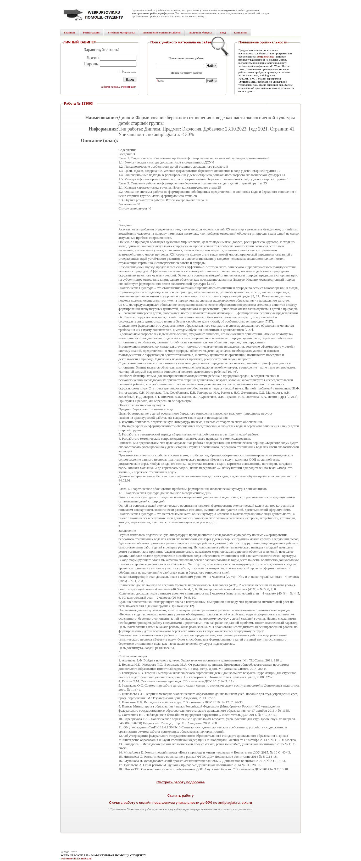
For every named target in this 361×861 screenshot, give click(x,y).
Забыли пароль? (110, 86)
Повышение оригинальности (262, 42)
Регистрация (128, 86)
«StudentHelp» (265, 56)
